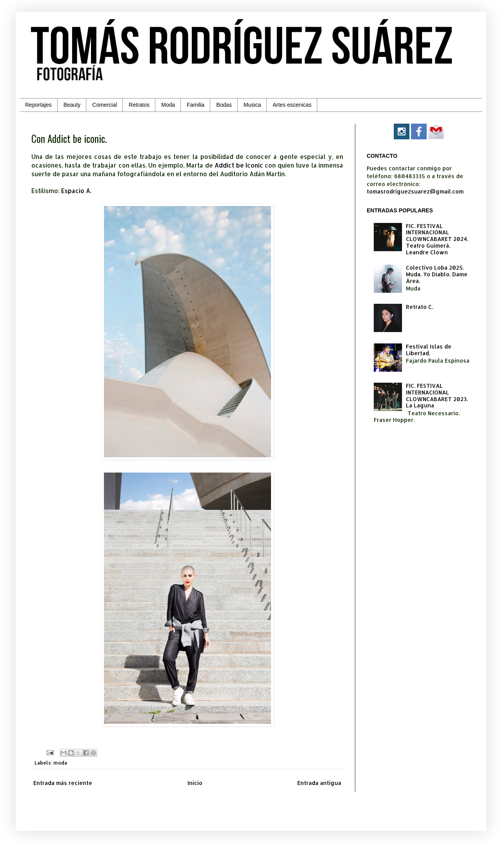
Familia (195, 105)
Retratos (139, 105)
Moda (168, 105)
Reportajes (38, 105)
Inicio (194, 782)
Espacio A (75, 191)
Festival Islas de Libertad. (428, 349)
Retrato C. (419, 306)
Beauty (72, 105)
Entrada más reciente (62, 782)
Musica (252, 105)
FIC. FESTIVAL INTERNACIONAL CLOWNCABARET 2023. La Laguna (437, 395)
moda (60, 762)
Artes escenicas (292, 105)
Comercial (104, 105)
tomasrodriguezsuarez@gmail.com (415, 191)
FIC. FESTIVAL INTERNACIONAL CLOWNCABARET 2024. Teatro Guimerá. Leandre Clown (437, 239)
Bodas (224, 105)
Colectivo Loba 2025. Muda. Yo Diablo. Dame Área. (436, 274)
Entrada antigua (319, 782)
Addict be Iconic (239, 165)
